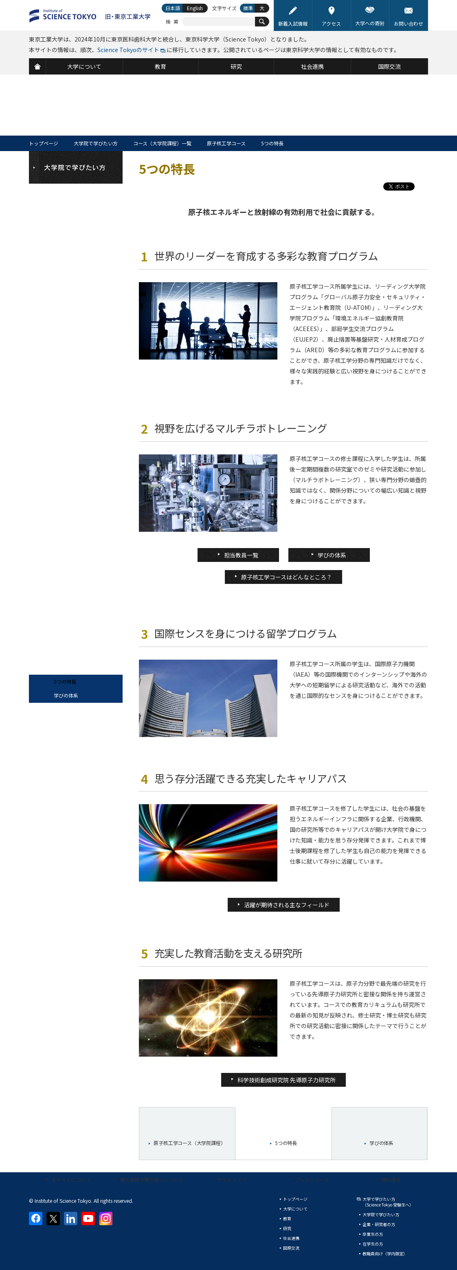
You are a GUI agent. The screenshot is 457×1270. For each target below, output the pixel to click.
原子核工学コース (226, 143)
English (195, 7)
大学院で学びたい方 (96, 143)
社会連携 (291, 1238)
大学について (295, 1209)
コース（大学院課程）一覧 (162, 143)
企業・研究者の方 (379, 1224)
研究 (287, 1228)
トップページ (43, 143)
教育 (287, 1218)
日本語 (172, 7)
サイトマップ (231, 1179)
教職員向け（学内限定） (385, 1253)
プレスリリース (312, 1179)
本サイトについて (71, 1179)
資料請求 (391, 1179)
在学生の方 (373, 1244)
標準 (248, 7)
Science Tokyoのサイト (128, 50)
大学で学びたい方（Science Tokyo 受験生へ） (388, 1202)
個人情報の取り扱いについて (151, 1179)
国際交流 (291, 1248)
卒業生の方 (373, 1234)
